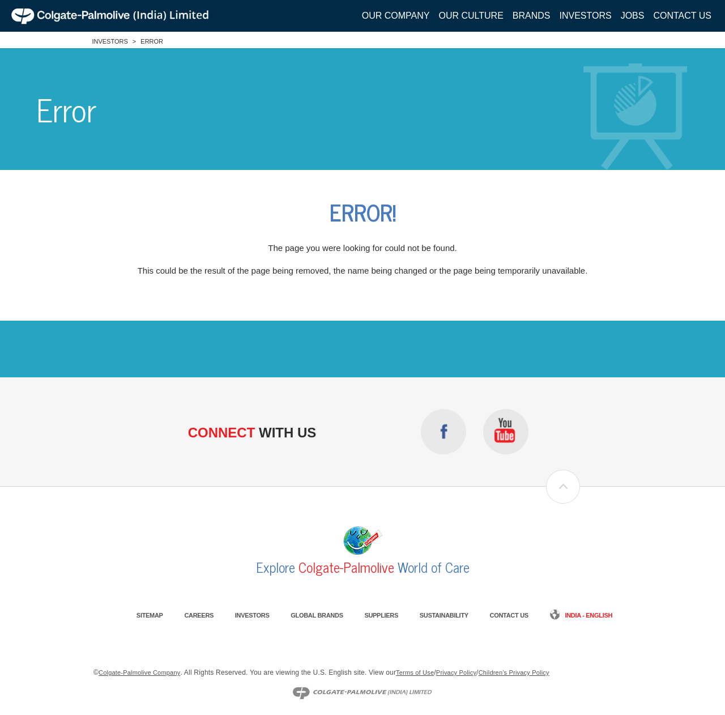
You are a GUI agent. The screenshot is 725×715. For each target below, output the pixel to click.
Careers (199, 615)
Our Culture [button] (470, 15)
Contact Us (682, 15)
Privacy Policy (456, 672)
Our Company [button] (396, 15)
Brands (532, 15)
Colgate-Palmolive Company (139, 672)
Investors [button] (586, 15)
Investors (109, 41)
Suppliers (381, 615)
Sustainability (444, 615)
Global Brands (317, 615)
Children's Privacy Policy (514, 672)
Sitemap (150, 615)
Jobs (633, 15)
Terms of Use (415, 672)
